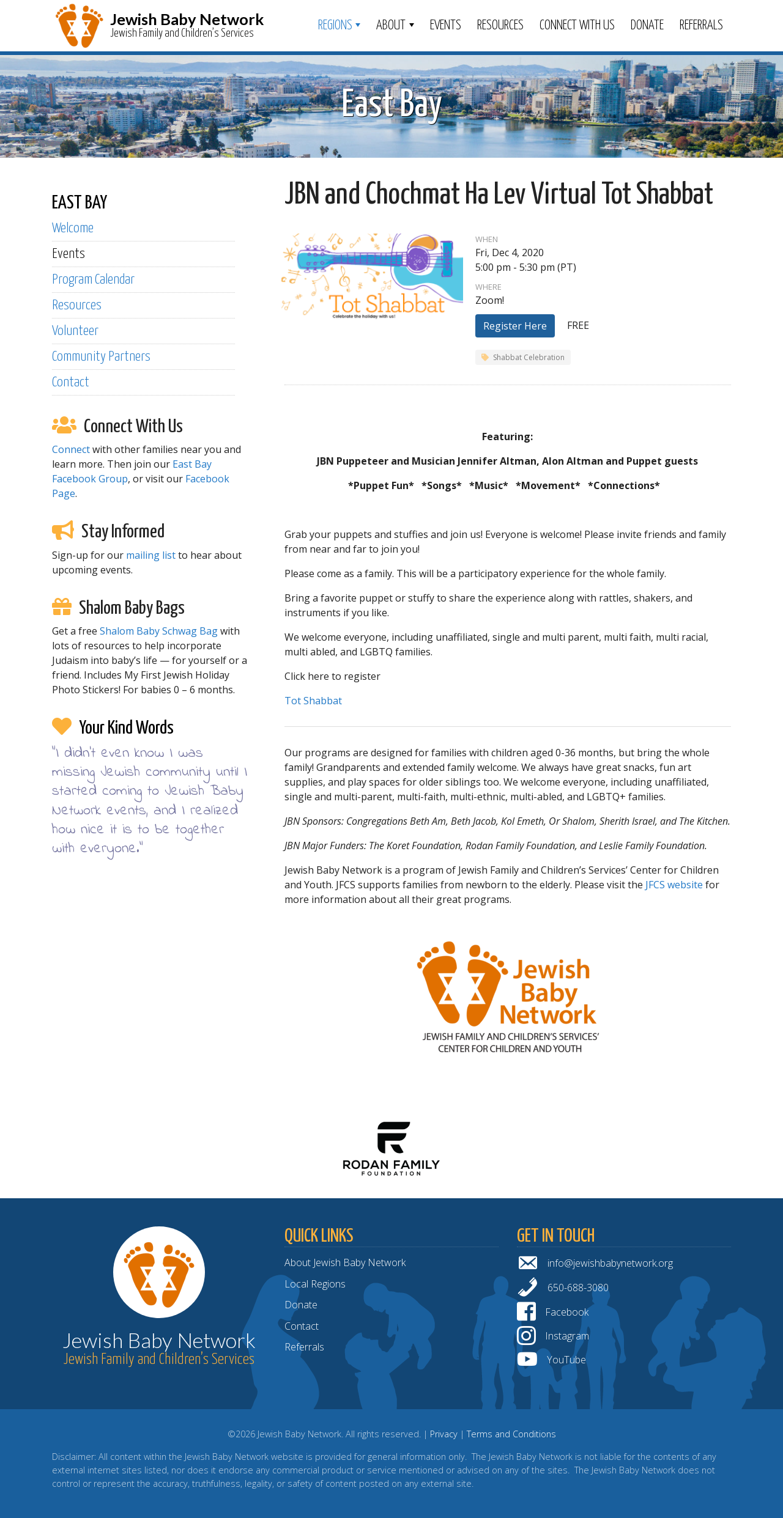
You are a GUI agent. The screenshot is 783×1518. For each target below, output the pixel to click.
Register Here (515, 326)
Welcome (73, 228)
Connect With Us (577, 26)
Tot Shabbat (313, 700)
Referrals (701, 26)
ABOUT (391, 26)
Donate (647, 26)
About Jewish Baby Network (345, 1262)
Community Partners (101, 357)
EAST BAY (79, 203)
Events (445, 26)
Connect (71, 449)
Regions (335, 26)
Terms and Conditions (511, 1434)
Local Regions (315, 1284)
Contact (70, 382)
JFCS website (674, 884)
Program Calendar (93, 280)
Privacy (444, 1434)
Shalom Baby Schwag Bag (159, 631)
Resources (500, 26)
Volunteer (75, 331)
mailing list (151, 555)
